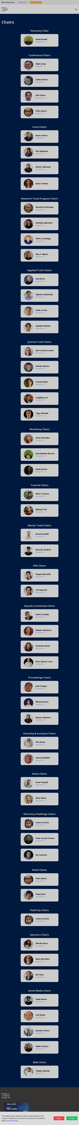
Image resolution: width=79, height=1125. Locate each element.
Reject (59, 1118)
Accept (71, 1118)
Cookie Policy (13, 1121)
